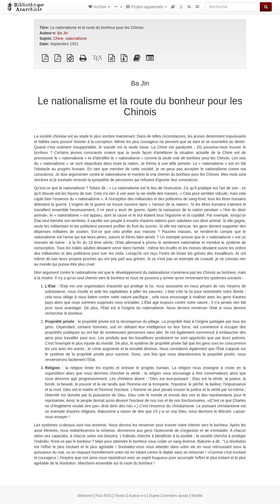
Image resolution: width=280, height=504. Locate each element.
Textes (120, 495)
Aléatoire (84, 495)
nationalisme (76, 38)
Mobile (197, 495)
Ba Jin (62, 33)
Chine (58, 38)
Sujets (154, 495)
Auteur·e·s (137, 495)
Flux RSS (104, 495)
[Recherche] (232, 6)
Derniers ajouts (175, 495)
